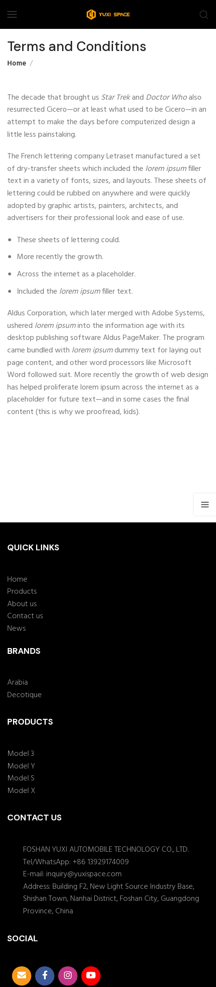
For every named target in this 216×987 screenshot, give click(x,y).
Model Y (21, 767)
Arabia (17, 683)
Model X (21, 791)
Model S (21, 779)
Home (16, 63)
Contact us (25, 616)
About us (22, 604)
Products (22, 592)
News (16, 629)
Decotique (24, 695)
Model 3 (20, 754)
